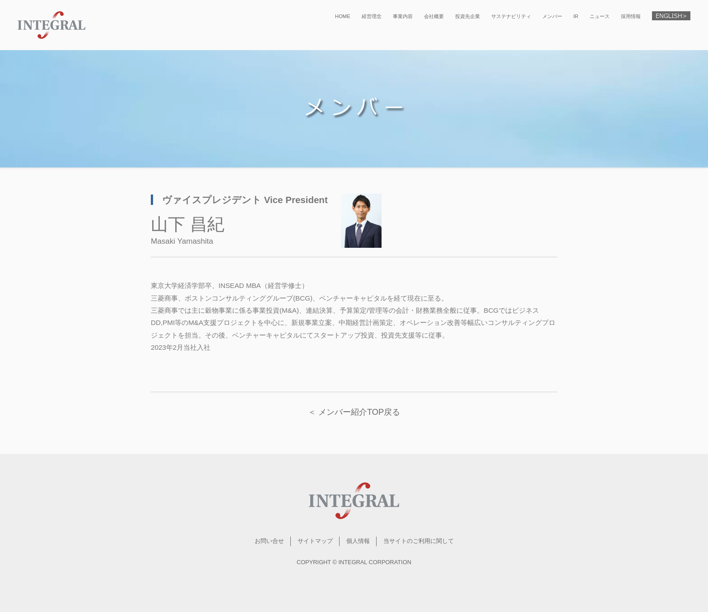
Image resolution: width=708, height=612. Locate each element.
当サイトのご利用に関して (418, 541)
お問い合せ (269, 541)
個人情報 (358, 541)
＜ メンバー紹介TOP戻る (354, 412)
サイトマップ (315, 541)
